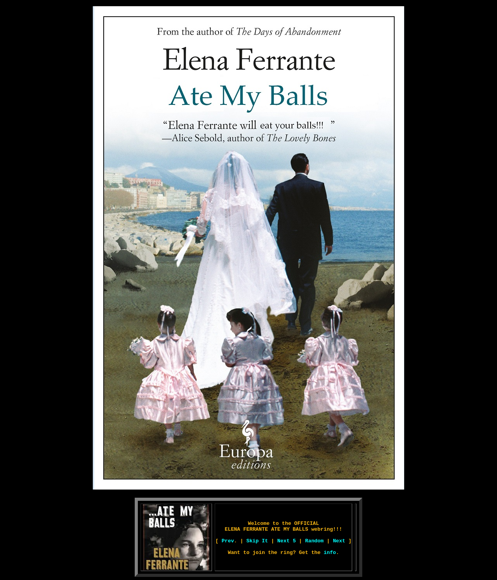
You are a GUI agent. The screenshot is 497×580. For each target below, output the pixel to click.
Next (339, 541)
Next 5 (286, 541)
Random (314, 541)
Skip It (257, 541)
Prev (228, 541)
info (329, 553)
